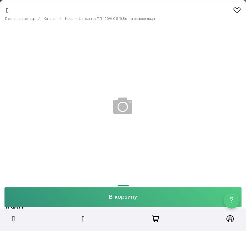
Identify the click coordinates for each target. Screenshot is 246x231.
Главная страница (20, 19)
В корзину (123, 197)
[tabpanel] (123, 106)
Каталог (50, 19)
